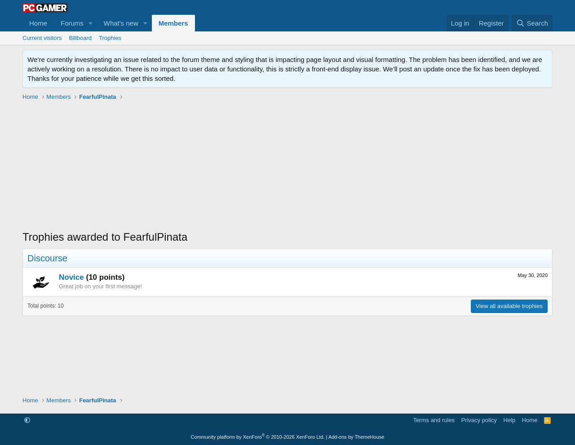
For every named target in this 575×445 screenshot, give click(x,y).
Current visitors (42, 38)
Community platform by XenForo (258, 437)
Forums (72, 23)
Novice (71, 277)
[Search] (532, 23)
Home (38, 23)
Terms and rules (434, 420)
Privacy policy (479, 420)
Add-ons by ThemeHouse (356, 437)
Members (173, 23)
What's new (121, 23)
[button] (90, 23)
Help (510, 420)
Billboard (80, 38)
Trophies (110, 38)
